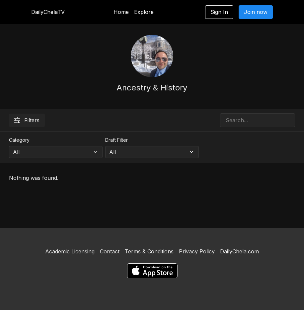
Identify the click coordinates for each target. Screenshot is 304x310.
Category (19, 140)
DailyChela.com (239, 251)
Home (121, 12)
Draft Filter (116, 140)
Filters (26, 120)
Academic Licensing (70, 251)
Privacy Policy (197, 251)
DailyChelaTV (48, 12)
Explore (144, 12)
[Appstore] (152, 270)
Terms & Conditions (149, 251)
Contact (109, 251)
